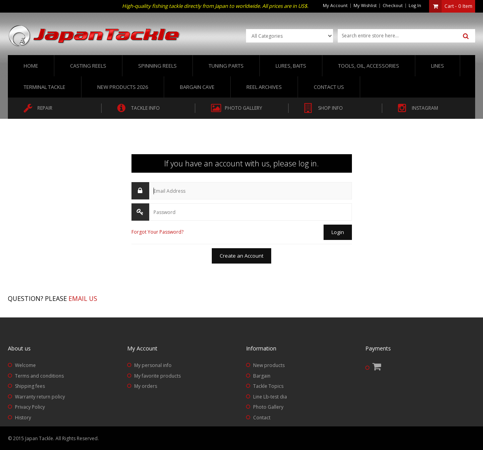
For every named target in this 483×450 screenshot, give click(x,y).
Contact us (329, 86)
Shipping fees (30, 386)
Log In (415, 5)
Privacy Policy (30, 407)
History (23, 417)
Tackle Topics (268, 386)
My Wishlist (365, 5)
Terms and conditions (39, 376)
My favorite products (157, 376)
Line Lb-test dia (270, 396)
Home (31, 65)
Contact (261, 417)
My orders (145, 386)
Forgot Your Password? (157, 232)
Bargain (261, 376)
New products (269, 365)
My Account (335, 5)
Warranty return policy (40, 396)
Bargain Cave (197, 86)
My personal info (153, 365)
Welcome (25, 365)
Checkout (393, 5)
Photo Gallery (268, 407)
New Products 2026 (122, 86)
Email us (82, 298)
